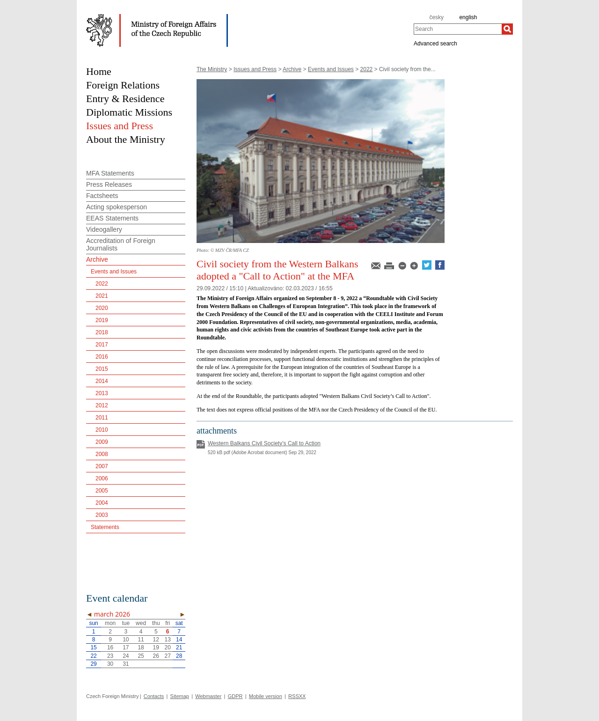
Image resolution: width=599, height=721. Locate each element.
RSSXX (297, 696)
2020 (101, 308)
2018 (101, 332)
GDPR (235, 696)
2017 (101, 344)
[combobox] (458, 29)
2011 (101, 417)
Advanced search (435, 43)
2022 (366, 69)
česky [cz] (436, 17)
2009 (101, 442)
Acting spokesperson (116, 207)
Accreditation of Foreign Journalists (120, 244)
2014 (101, 381)
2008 (101, 454)
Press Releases (109, 184)
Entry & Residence (125, 98)
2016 (101, 356)
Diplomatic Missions (129, 112)
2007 (101, 466)
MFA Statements (110, 173)
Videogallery (104, 229)
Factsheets (102, 195)
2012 (101, 405)
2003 (101, 515)
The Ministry (212, 69)
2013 (101, 393)
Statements (105, 527)
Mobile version (265, 696)
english (468, 17)
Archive (292, 69)
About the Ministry (125, 139)
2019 (101, 320)
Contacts (154, 696)
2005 (101, 490)
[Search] (507, 29)
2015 (101, 369)
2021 (101, 296)
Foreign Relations (123, 85)
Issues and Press (255, 69)
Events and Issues (331, 69)
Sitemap (179, 696)
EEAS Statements (112, 218)
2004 (101, 503)
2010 (101, 430)
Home (98, 71)
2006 (101, 478)
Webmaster (208, 696)
